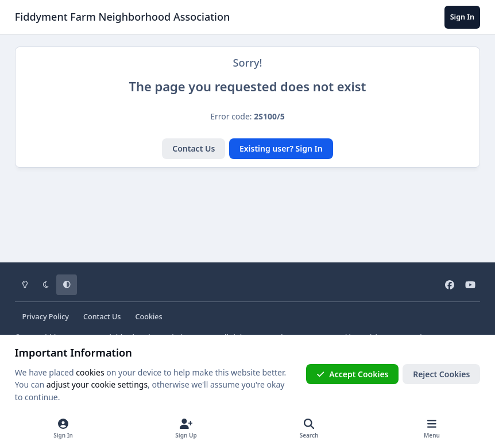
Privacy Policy (45, 317)
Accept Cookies (352, 374)
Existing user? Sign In (281, 148)
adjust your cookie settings (97, 384)
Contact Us (193, 148)
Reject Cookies (441, 374)
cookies (90, 372)
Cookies (149, 317)
